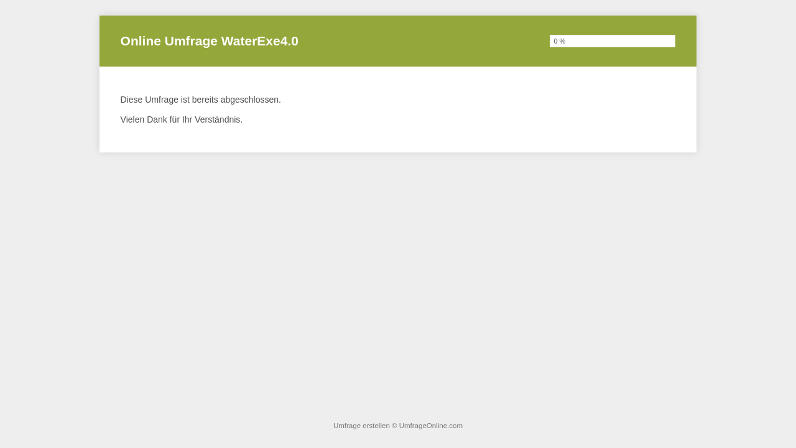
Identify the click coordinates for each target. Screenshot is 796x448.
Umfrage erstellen (361, 425)
